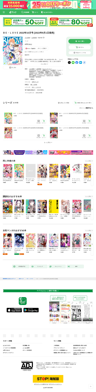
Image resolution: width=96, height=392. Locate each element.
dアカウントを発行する (41, 384)
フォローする (44, 38)
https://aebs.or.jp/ (41, 368)
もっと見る (88, 161)
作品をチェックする (81, 52)
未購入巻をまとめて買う (84, 103)
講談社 (32, 79)
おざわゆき (58, 74)
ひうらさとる (47, 69)
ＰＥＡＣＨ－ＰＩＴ (35, 70)
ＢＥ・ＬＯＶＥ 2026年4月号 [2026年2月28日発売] (28, 128)
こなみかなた (41, 75)
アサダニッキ (33, 73)
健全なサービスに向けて (79, 348)
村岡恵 (57, 75)
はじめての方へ (7, 345)
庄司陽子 (53, 70)
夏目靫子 (48, 71)
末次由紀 (31, 77)
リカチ (59, 70)
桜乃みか (38, 77)
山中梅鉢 (41, 73)
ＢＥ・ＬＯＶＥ (36, 87)
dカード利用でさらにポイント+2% (33, 52)
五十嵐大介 (56, 73)
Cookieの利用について (79, 350)
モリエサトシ (39, 74)
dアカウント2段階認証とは (60, 350)
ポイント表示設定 (27, 350)
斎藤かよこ (46, 70)
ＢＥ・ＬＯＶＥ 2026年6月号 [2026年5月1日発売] (28, 113)
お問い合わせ (6, 350)
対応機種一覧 (26, 345)
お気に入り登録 (64, 103)
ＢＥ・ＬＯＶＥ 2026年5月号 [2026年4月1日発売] (73, 113)
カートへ (81, 47)
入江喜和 (27, 37)
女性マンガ (35, 82)
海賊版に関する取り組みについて (62, 352)
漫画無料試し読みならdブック (9, 278)
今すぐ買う (81, 41)
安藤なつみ (48, 73)
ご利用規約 (56, 345)
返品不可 (27, 54)
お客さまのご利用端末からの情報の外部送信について (82, 353)
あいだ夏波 (32, 75)
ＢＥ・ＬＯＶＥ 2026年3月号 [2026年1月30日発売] (74, 128)
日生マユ (54, 71)
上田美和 (34, 37)
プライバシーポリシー (59, 348)
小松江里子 (40, 71)
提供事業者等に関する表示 (80, 345)
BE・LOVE (34, 84)
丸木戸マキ (50, 75)
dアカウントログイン (8, 352)
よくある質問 (26, 348)
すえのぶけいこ (48, 74)
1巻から (81, 108)
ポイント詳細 (42, 48)
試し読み (14, 67)
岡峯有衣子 (32, 71)
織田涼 (31, 74)
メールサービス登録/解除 (9, 348)
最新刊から (89, 108)
